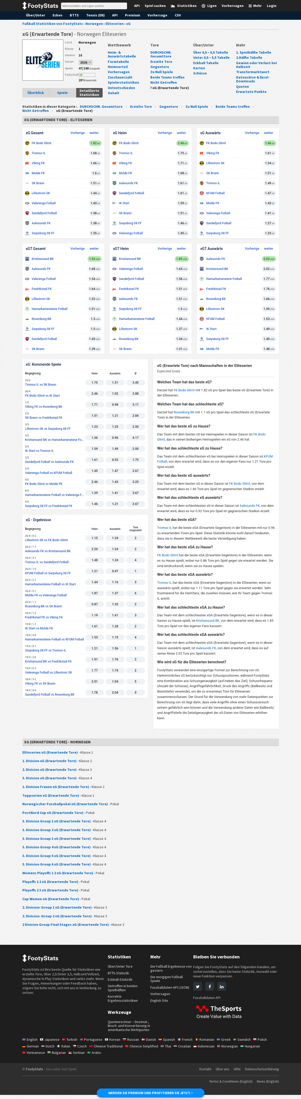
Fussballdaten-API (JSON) (171, 987)
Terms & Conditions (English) (227, 1085)
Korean (115, 1044)
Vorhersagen (118, 68)
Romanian (210, 1044)
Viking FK (38, 163)
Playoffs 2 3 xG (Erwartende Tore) (49, 890)
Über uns (220, 1073)
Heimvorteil (117, 63)
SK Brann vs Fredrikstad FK (43, 418)
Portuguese (93, 1044)
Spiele (62, 93)
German (30, 1050)
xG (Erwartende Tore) (170, 88)
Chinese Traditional (109, 1050)
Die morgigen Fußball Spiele (167, 979)
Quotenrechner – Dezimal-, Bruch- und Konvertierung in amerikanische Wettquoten (129, 1028)
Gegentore (158, 67)
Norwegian (235, 1050)
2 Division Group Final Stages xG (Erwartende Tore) (63, 924)
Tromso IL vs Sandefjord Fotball (47, 562)
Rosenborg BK (41, 319)
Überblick (35, 93)
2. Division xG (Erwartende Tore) (48, 769)
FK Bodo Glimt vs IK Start (42, 395)
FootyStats (34, 1073)
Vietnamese (34, 1057)
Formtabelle (117, 57)
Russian (134, 1044)
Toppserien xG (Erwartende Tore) (48, 795)
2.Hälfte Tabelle (248, 57)
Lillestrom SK (41, 193)
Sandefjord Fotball (44, 213)
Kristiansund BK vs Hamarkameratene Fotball (55, 440)
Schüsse (200, 73)
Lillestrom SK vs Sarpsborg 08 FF (48, 429)
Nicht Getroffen (162, 82)
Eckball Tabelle (205, 63)
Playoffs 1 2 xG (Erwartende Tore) (49, 882)
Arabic (96, 1057)
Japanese (51, 1044)
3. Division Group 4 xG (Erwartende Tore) (55, 847)
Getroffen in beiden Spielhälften (123, 988)
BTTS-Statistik (119, 973)
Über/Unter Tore (120, 966)
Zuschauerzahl (119, 73)
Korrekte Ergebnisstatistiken (123, 998)
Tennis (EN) (93, 15)
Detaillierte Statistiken (89, 92)
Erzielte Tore (160, 62)
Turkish (71, 1044)
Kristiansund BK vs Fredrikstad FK (48, 661)
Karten (198, 68)
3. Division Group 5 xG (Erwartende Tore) (55, 856)
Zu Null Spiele (161, 72)
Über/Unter (35, 15)
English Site (159, 1000)
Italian (65, 1050)
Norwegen (87, 42)
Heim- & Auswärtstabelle (128, 52)
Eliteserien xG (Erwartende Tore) (48, 752)
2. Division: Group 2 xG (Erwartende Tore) (55, 916)
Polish (267, 1044)
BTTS (72, 15)
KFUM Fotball (215, 193)
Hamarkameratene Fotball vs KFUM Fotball (54, 639)
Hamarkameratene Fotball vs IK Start (50, 584)
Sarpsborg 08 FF (43, 233)
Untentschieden (120, 84)
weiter (94, 133)
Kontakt (202, 1073)
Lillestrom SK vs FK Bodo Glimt (46, 540)
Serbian (78, 1057)
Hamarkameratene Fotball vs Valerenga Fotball (55, 495)
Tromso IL (39, 153)
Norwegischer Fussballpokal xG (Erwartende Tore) (62, 804)
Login (271, 6)
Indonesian (211, 1050)
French (190, 1044)
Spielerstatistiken (122, 78)
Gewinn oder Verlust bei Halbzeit (255, 65)
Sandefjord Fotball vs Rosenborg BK (50, 694)
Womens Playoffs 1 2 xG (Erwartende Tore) (56, 873)
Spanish (171, 1044)
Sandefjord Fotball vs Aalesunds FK (49, 462)
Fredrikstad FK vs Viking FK (44, 617)
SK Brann (38, 183)
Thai (171, 1050)
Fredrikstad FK (42, 289)
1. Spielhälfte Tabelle (253, 52)
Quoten (242, 86)
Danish (152, 1044)
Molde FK (38, 173)
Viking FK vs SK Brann (40, 683)
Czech (82, 1050)
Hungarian (259, 1050)
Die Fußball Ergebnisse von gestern (168, 968)
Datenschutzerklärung (261, 1073)
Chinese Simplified (146, 1050)
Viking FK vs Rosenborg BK (43, 407)
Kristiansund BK (43, 259)
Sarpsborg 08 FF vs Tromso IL (45, 650)
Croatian (188, 1050)
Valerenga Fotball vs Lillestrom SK (48, 672)
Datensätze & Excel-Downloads (252, 79)
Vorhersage (155, 15)
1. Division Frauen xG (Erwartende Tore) (54, 787)
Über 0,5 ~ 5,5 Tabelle (210, 52)
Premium (131, 15)
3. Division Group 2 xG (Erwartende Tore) (55, 830)
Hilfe (235, 1073)
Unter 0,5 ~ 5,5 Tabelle (211, 57)
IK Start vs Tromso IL (39, 451)
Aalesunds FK (41, 223)
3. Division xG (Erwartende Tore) (48, 778)
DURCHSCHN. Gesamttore (161, 54)
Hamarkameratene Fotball (49, 309)
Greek (230, 1044)
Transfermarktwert (251, 72)
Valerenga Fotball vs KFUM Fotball (48, 473)
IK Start (124, 203)
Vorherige (77, 133)
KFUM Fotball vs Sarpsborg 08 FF (48, 573)
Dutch (49, 1050)
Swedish (249, 1044)
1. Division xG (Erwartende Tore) (48, 761)
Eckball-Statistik (120, 979)
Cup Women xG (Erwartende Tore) (49, 899)
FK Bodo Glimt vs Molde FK (44, 484)
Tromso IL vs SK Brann (40, 384)
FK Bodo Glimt (42, 143)
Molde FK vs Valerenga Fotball (46, 595)
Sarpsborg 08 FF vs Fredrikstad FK (48, 506)
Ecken (56, 15)
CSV (175, 15)
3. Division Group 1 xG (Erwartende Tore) (55, 821)
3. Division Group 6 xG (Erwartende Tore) (55, 864)
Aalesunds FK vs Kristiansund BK (48, 551)
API (113, 15)
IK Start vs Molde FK (39, 628)
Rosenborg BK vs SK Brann (43, 606)
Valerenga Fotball (44, 203)
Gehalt (113, 89)
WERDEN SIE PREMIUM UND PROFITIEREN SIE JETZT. (150, 1093)
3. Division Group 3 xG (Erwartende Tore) (55, 839)
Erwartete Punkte (250, 92)
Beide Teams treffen (166, 77)
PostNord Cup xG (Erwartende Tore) (51, 813)
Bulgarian (58, 1057)
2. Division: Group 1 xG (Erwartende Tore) (55, 907)
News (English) (267, 1085)
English (30, 1044)
